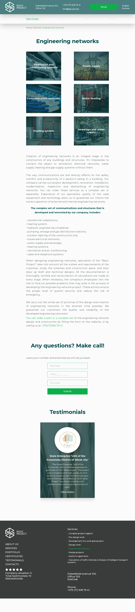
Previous (32, 462)
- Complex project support (80, 547)
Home (29, 28)
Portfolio (52, 19)
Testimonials (99, 19)
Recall (104, 7)
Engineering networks (53, 28)
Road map (73, 593)
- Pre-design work (76, 551)
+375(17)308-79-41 (52, 339)
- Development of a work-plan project (86, 554)
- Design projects (76, 566)
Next (102, 462)
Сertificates (74, 19)
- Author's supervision (78, 570)
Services (32, 19)
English (125, 6)
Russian (126, 8)
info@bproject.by (71, 9)
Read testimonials (14, 592)
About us (12, 19)
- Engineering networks (79, 562)
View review (67, 505)
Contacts (123, 19)
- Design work (74, 558)
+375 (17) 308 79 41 (71, 5)
